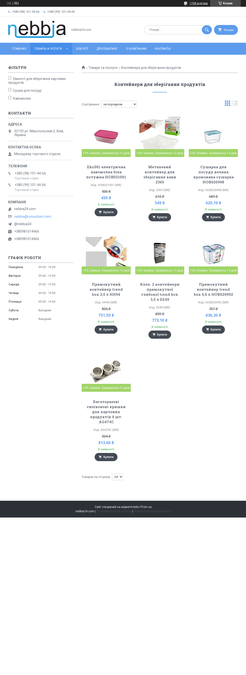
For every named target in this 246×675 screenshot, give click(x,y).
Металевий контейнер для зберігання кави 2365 (159, 174)
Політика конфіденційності (152, 511)
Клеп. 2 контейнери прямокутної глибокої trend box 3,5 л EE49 (159, 292)
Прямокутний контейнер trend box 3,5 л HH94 (106, 289)
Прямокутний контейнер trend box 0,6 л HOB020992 (213, 289)
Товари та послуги (102, 68)
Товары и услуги (48, 48)
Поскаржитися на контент (114, 511)
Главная (19, 48)
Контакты (163, 48)
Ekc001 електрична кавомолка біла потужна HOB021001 (106, 171)
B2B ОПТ (82, 48)
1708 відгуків (199, 3)
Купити (108, 212)
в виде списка (235, 104)
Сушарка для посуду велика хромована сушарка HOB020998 (213, 174)
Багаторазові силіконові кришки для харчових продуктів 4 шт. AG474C (106, 411)
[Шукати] (207, 29)
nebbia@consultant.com (32, 216)
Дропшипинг (107, 48)
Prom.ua (146, 507)
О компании (136, 48)
